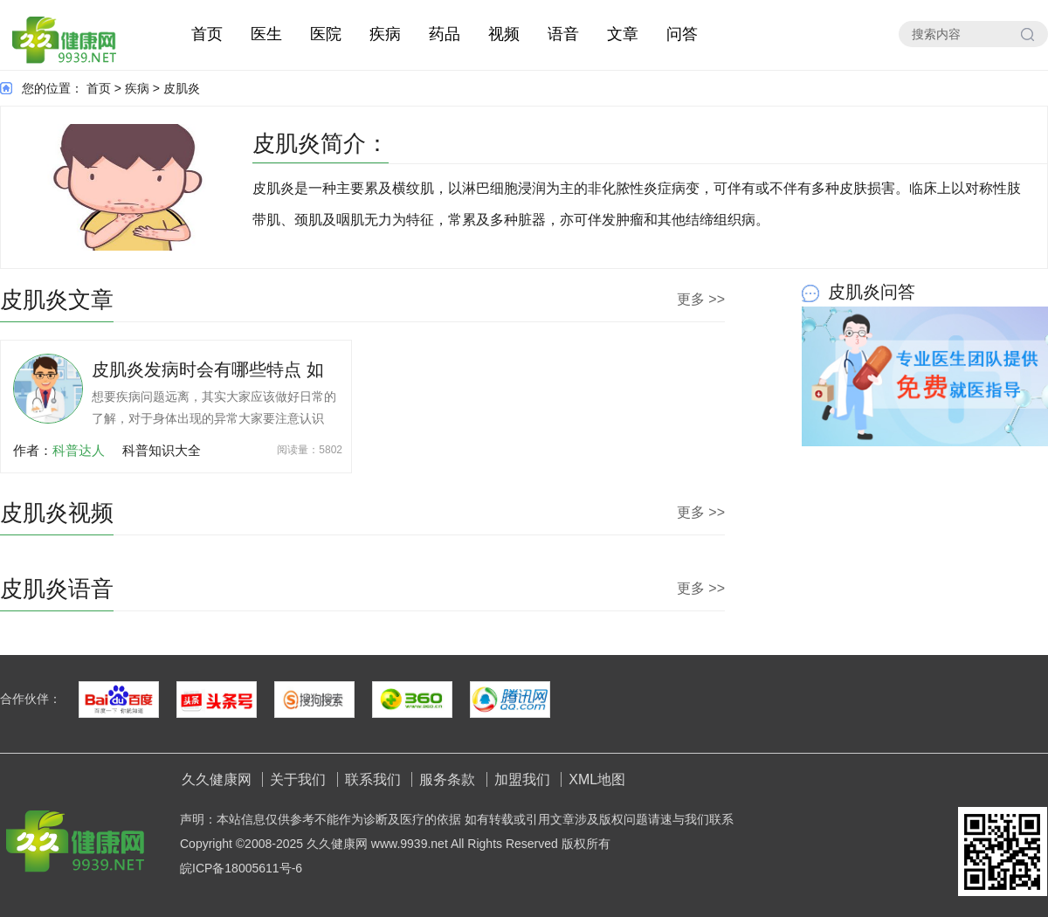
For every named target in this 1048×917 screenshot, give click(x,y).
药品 (444, 34)
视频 (504, 34)
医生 (266, 34)
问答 (682, 34)
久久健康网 (217, 779)
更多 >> (701, 299)
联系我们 (373, 779)
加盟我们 (522, 779)
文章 (622, 34)
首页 (207, 34)
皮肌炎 (181, 88)
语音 (563, 34)
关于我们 (298, 779)
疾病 (385, 34)
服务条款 (447, 779)
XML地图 (597, 779)
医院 (325, 34)
